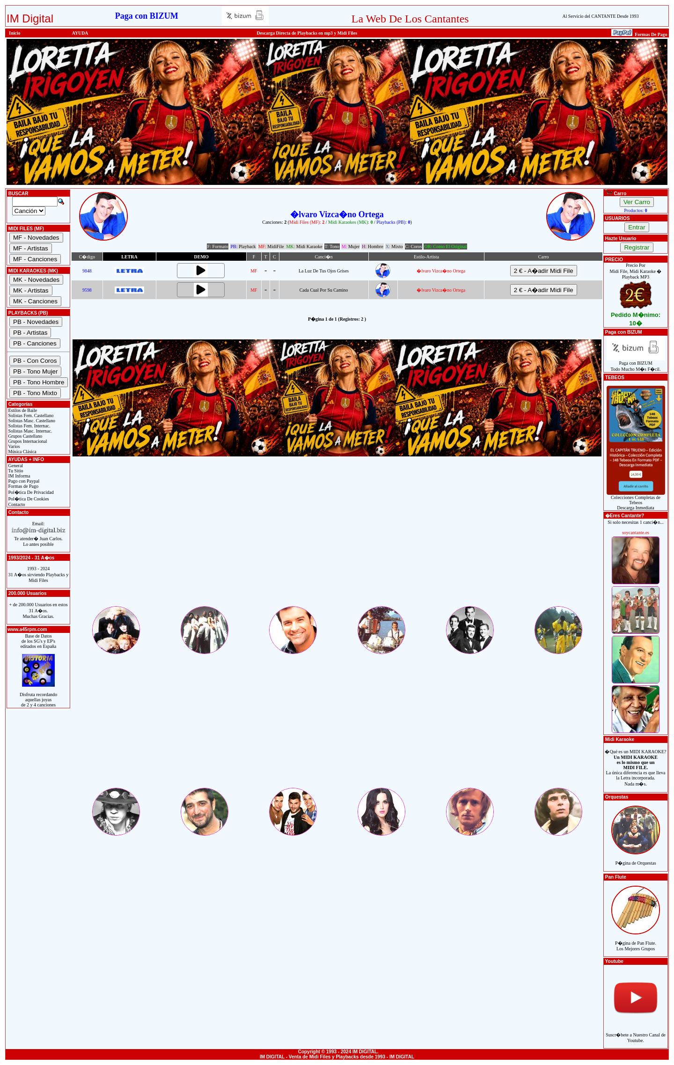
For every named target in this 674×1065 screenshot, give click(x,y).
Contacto (16, 504)
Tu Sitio (15, 470)
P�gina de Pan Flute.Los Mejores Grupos (635, 940)
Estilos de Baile (22, 410)
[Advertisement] (337, 539)
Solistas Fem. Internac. (28, 425)
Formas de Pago (22, 486)
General (15, 465)
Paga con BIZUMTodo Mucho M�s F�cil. (636, 364)
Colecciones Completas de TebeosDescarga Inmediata (636, 500)
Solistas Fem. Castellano (30, 415)
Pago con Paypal (23, 481)
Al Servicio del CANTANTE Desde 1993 (601, 16)
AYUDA (80, 33)
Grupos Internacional (27, 441)
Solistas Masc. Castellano (31, 420)
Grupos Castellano (24, 436)
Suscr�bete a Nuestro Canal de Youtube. (636, 1032)
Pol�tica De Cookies (28, 498)
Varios (13, 446)
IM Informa (18, 475)
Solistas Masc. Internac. (29, 430)
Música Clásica (22, 451)
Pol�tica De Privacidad (30, 492)
